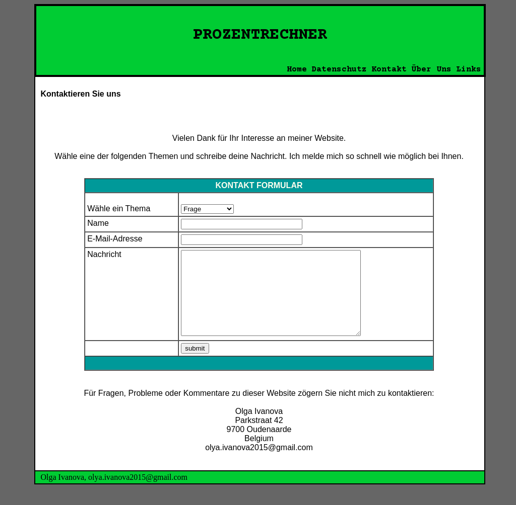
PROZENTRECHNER (260, 35)
